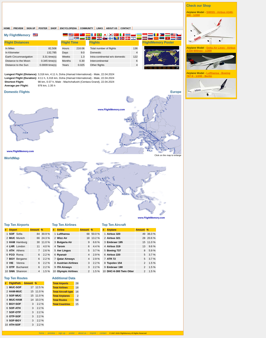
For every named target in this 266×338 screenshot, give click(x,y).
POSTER (43, 28)
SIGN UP (31, 28)
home (41, 333)
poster (72, 333)
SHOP (54, 28)
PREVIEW (18, 28)
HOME (7, 28)
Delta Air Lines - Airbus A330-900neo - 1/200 (210, 49)
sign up (62, 333)
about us (82, 333)
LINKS (99, 28)
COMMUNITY (86, 28)
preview (51, 333)
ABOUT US (111, 28)
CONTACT (126, 28)
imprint (93, 333)
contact (103, 333)
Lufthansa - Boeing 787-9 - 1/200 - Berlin (208, 75)
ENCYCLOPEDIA (68, 28)
